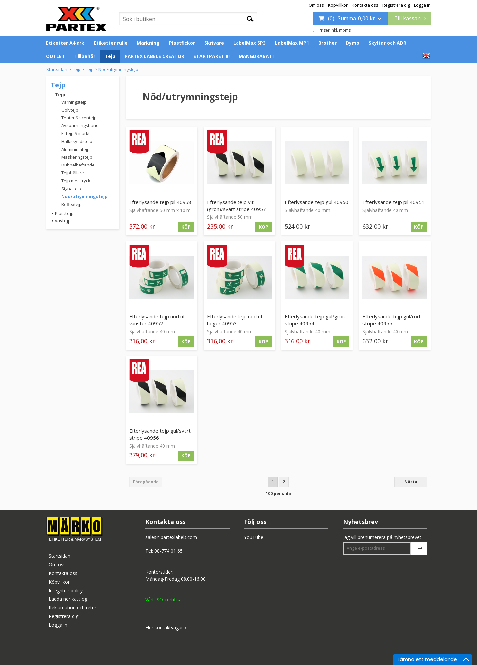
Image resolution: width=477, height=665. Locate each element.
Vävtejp (63, 220)
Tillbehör (84, 56)
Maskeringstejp (76, 157)
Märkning (148, 43)
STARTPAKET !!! (211, 56)
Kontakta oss (365, 5)
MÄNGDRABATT (257, 56)
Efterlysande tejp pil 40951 (393, 202)
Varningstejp (74, 102)
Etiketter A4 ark (65, 43)
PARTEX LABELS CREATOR (154, 56)
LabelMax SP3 (249, 43)
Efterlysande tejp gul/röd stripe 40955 (391, 320)
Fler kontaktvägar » (165, 627)
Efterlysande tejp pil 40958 (160, 202)
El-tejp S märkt (75, 133)
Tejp (110, 56)
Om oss (316, 5)
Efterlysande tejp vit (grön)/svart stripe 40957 (236, 205)
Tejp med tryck (75, 181)
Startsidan (56, 69)
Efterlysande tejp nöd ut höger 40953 (235, 320)
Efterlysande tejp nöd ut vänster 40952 (157, 320)
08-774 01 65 (168, 551)
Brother (327, 43)
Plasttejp (64, 213)
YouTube (253, 537)
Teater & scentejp (79, 117)
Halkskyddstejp (76, 141)
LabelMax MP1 (292, 43)
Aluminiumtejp (75, 149)
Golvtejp (69, 110)
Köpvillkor (338, 5)
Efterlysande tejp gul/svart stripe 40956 (160, 434)
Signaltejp (71, 189)
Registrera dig (396, 5)
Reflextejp (71, 204)
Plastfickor (182, 43)
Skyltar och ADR (387, 43)
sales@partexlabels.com (171, 537)
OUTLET (55, 56)
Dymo (352, 43)
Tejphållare (72, 173)
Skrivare (214, 43)
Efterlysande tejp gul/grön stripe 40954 (315, 320)
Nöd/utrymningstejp (118, 69)
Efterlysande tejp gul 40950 (316, 202)
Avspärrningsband (80, 125)
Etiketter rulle (111, 43)
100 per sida (278, 493)
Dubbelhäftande (78, 165)
